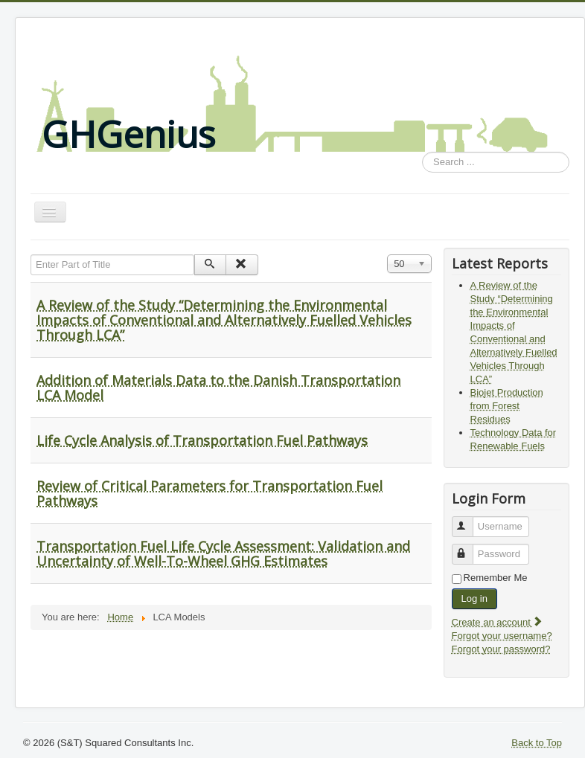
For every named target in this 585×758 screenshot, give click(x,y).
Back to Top (536, 742)
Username (469, 520)
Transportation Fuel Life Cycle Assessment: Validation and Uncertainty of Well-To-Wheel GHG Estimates (223, 553)
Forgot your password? (501, 649)
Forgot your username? (502, 635)
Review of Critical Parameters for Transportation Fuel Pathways (209, 493)
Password (469, 547)
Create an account (498, 622)
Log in (474, 598)
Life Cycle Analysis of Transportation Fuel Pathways (202, 440)
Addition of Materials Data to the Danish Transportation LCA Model (218, 387)
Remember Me (496, 577)
